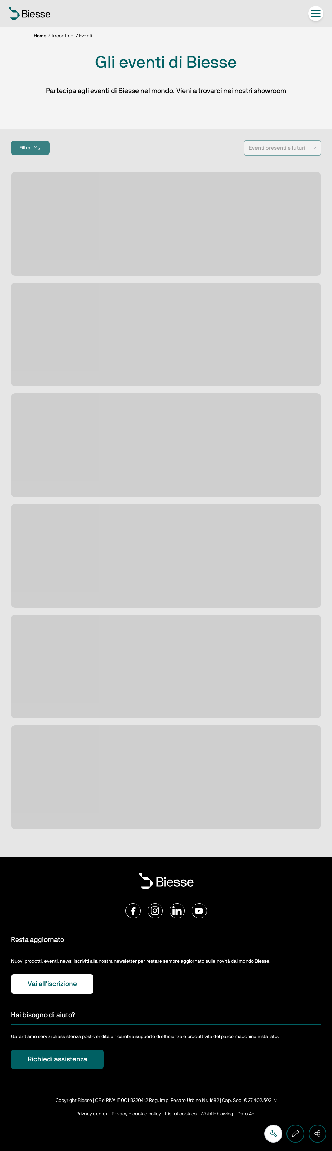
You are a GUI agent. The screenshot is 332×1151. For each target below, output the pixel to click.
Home (40, 36)
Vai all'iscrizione (52, 984)
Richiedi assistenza (57, 1059)
